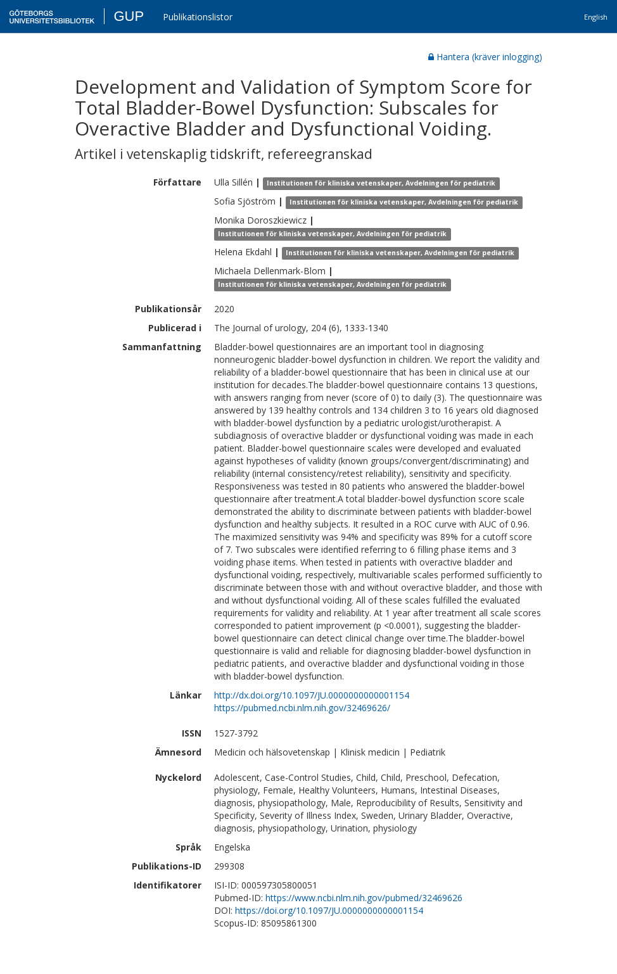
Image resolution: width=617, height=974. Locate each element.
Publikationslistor (197, 17)
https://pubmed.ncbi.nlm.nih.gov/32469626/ (302, 708)
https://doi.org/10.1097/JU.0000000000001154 (329, 910)
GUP (128, 16)
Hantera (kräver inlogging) (485, 57)
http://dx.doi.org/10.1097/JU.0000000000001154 (311, 695)
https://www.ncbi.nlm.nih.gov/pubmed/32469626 (363, 898)
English (595, 17)
